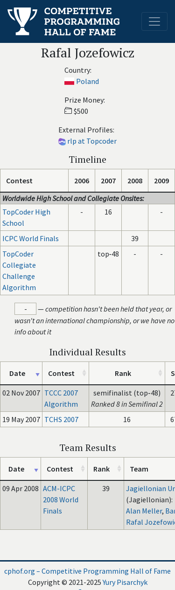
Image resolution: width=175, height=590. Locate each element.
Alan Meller (144, 510)
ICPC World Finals (30, 238)
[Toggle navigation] (154, 21)
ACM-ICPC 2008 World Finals (60, 499)
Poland (87, 81)
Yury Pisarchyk (125, 582)
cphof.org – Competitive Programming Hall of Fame (87, 571)
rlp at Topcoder (92, 141)
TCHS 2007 (61, 419)
